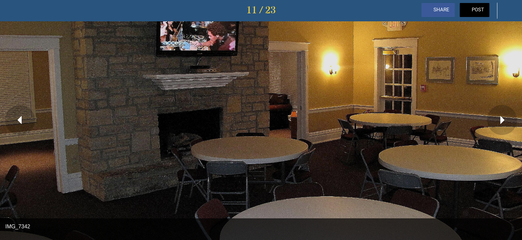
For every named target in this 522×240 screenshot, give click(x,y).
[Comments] (509, 11)
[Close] (13, 11)
